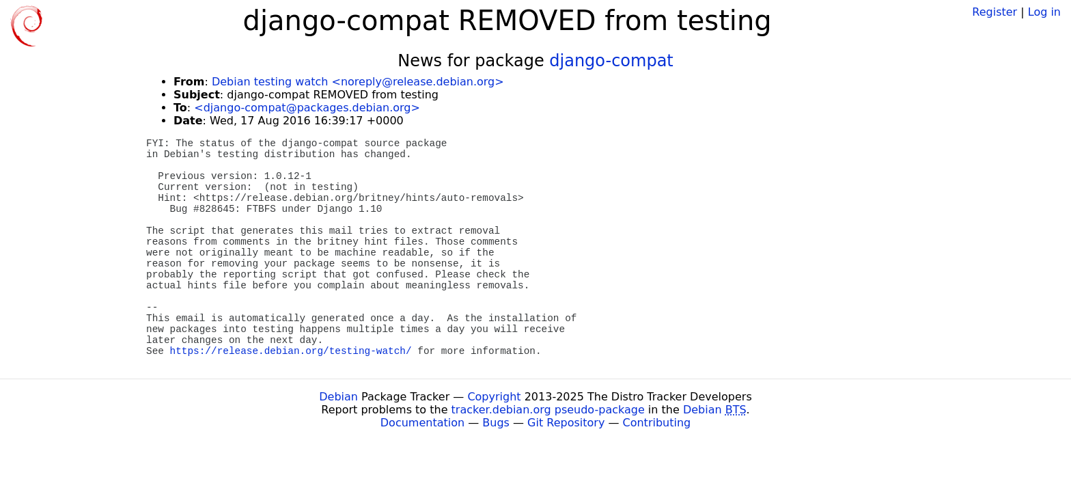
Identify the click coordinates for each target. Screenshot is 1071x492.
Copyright (493, 396)
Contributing (657, 422)
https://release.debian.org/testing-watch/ (291, 351)
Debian (338, 396)
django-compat (611, 60)
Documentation (422, 422)
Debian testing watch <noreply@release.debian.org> (358, 81)
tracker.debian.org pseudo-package (548, 409)
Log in (1044, 11)
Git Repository (565, 422)
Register (994, 11)
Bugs (496, 422)
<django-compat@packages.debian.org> (307, 107)
